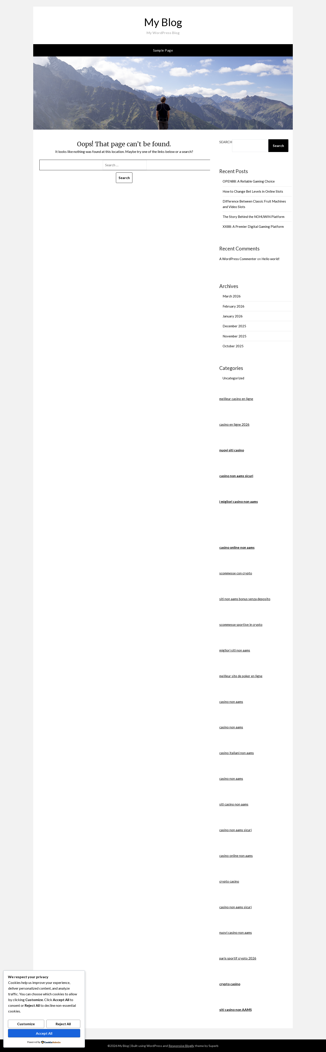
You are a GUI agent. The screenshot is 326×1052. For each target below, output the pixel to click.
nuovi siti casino (231, 450)
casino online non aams (237, 547)
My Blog (163, 22)
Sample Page (163, 50)
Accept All (44, 1033)
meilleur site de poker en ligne (240, 676)
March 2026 (232, 296)
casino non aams (231, 702)
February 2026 (233, 306)
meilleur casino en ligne (236, 399)
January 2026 (233, 316)
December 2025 (234, 326)
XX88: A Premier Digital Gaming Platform (253, 226)
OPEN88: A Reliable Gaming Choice (249, 181)
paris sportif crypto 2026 (237, 958)
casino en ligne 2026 (234, 424)
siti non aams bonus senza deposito (244, 599)
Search (225, 142)
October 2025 (233, 346)
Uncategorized (233, 378)
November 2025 (234, 336)
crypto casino (229, 881)
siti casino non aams (233, 804)
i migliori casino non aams (238, 501)
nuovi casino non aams (235, 932)
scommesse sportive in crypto (240, 624)
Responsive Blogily (181, 1046)
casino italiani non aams (236, 753)
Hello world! (271, 259)
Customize (26, 1024)
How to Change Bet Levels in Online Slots (253, 191)
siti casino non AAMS (235, 1010)
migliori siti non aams (234, 650)
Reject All (63, 1024)
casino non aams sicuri (236, 476)
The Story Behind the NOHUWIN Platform (253, 217)
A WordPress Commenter (237, 259)
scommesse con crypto (235, 573)
